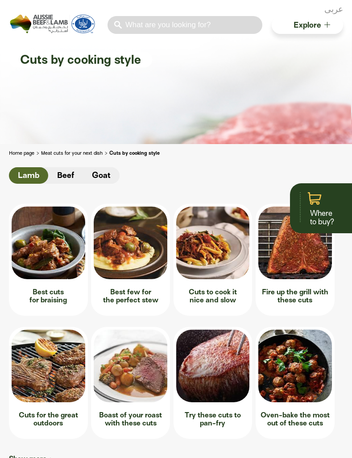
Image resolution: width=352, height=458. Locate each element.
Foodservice (31, 341)
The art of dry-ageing (117, 398)
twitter (305, 10)
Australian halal (289, 359)
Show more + (30, 306)
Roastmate (207, 373)
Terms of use (215, 446)
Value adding (105, 411)
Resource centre (33, 411)
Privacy (276, 446)
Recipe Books (286, 372)
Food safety (284, 385)
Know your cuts (109, 372)
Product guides (289, 398)
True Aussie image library (304, 411)
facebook (294, 10)
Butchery (102, 341)
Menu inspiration (34, 385)
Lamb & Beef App (213, 386)
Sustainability (29, 398)
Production (25, 372)
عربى (333, 9)
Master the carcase (114, 359)
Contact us (148, 446)
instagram (317, 10)
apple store (14, 445)
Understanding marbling (122, 385)
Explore (312, 25)
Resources (285, 341)
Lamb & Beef (62, 446)
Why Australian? (34, 359)
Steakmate (206, 360)
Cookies (331, 446)
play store (30, 445)
